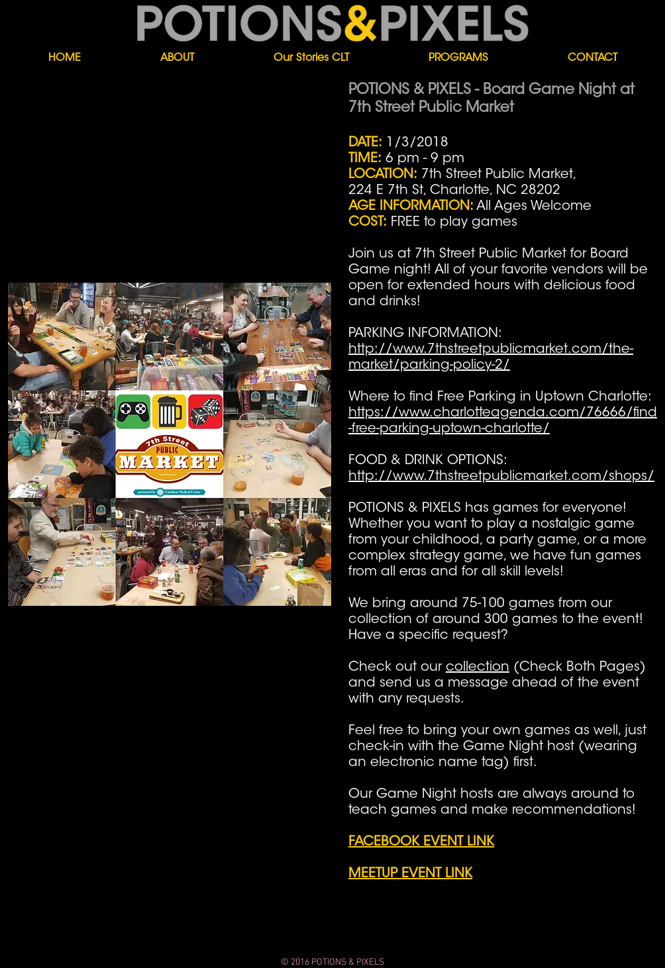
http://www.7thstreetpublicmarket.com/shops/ (501, 476)
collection (477, 667)
